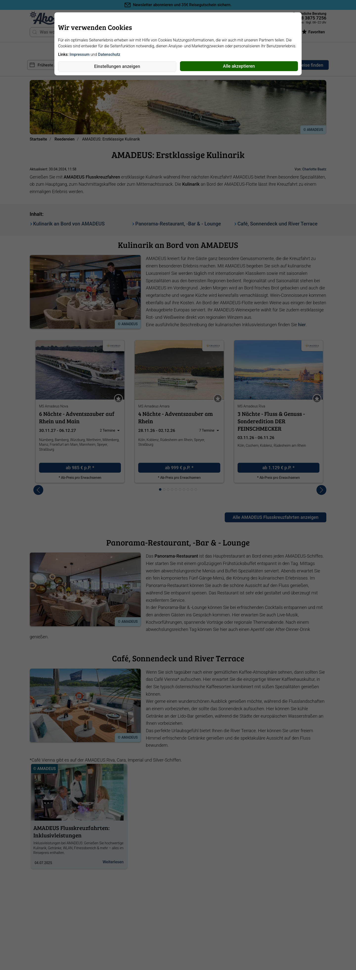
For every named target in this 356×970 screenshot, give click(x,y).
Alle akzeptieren (239, 66)
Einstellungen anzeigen (117, 66)
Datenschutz (109, 54)
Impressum (79, 54)
